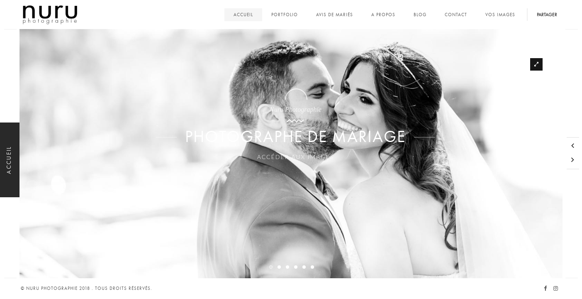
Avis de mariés (334, 14)
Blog (420, 14)
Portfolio (284, 14)
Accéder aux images (291, 177)
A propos (383, 14)
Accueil (243, 14)
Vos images (500, 14)
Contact (456, 14)
